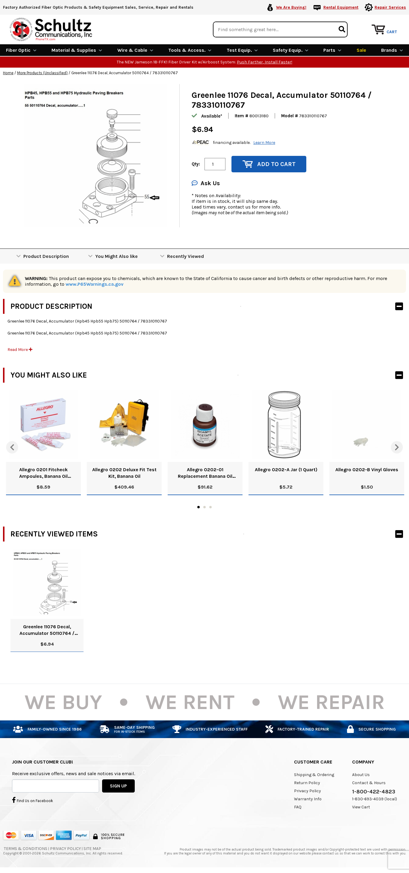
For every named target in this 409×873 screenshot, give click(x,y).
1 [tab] (198, 507)
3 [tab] (210, 507)
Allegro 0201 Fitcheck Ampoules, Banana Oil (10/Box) (43, 473)
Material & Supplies (76, 50)
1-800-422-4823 (373, 791)
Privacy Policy (307, 790)
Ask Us (206, 183)
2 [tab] (204, 507)
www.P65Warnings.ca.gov (94, 284)
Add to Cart (269, 164)
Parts (332, 50)
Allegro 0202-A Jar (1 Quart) (286, 469)
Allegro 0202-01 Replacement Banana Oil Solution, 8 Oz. (205, 473)
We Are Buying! (291, 7)
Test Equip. (242, 50)
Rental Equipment (340, 7)
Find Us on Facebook (32, 800)
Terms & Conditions (25, 848)
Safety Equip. (290, 50)
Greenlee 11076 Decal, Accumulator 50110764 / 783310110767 (47, 630)
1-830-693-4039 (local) (374, 798)
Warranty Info (308, 798)
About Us (361, 774)
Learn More (264, 142)
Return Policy (307, 782)
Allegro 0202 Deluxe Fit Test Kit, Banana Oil (124, 473)
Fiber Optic (21, 50)
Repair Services (390, 7)
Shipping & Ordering (314, 774)
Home (8, 73)
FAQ (298, 807)
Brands (392, 50)
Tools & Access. (189, 50)
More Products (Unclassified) (42, 73)
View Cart (361, 807)
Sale (361, 50)
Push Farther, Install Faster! (264, 62)
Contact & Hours (369, 782)
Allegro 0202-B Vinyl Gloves (366, 469)
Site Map (92, 848)
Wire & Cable (135, 50)
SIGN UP (118, 785)
